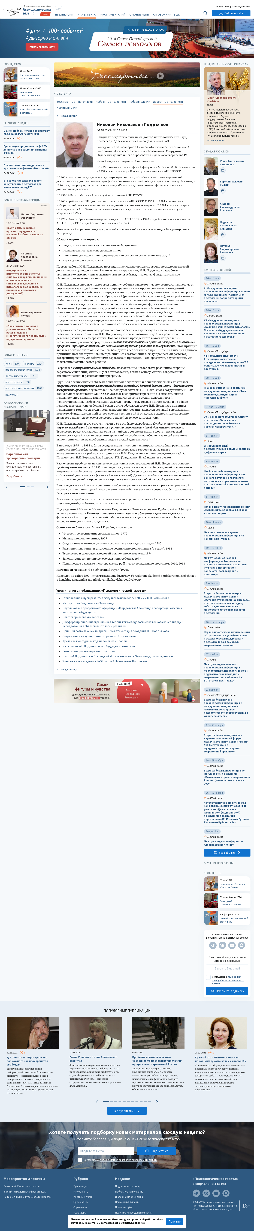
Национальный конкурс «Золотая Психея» (28, 1197)
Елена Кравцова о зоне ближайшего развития (93, 1058)
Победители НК (139, 102)
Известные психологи (168, 102)
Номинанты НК (66, 108)
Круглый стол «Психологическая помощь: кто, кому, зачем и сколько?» (220, 1059)
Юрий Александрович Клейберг (221, 99)
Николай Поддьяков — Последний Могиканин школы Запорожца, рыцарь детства (117, 656)
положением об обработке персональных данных (228, 980)
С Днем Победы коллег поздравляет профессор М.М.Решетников (27, 132)
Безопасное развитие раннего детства (88, 651)
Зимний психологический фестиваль (25, 1191)
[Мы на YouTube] (232, 945)
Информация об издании (129, 1197)
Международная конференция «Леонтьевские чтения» (223, 843)
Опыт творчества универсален (83, 617)
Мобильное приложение (129, 1191)
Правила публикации (127, 1202)
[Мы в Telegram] (213, 945)
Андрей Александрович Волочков (230, 207)
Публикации (64, 14)
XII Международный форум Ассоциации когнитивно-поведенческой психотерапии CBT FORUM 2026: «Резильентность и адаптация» (226, 362)
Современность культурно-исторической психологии (99, 636)
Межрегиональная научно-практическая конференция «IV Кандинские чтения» (224, 536)
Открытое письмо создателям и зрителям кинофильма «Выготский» (26, 167)
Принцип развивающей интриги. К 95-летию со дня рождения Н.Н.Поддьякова (115, 631)
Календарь (79, 1212)
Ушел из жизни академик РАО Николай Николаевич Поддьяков (104, 661)
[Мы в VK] (222, 945)
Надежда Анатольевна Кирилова (228, 225)
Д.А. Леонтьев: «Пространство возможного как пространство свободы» (27, 1061)
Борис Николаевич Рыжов (231, 183)
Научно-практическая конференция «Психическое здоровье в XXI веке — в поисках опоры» (227, 510)
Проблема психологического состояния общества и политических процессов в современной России (157, 1060)
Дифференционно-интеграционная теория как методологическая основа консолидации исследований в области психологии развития (122, 624)
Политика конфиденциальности (133, 1212)
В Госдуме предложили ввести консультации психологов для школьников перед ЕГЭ (23, 184)
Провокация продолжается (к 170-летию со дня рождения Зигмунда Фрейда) (25, 149)
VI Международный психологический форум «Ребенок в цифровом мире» (227, 449)
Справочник (162, 14)
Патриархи (85, 102)
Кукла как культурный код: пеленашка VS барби (94, 641)
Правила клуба (123, 1207)
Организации (139, 14)
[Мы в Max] (241, 945)
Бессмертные (65, 102)
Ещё (177, 14)
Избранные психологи (111, 102)
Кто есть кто (86, 14)
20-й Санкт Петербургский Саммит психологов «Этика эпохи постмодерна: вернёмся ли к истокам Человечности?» (226, 421)
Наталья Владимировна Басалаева (229, 249)
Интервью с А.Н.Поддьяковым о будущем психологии (98, 646)
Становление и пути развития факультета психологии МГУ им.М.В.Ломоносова (115, 598)
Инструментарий (112, 14)
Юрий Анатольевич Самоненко (232, 163)
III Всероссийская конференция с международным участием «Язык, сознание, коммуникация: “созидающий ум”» (225, 393)
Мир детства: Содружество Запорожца (88, 603)
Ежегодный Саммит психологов (22, 1186)
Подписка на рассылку (128, 1186)
